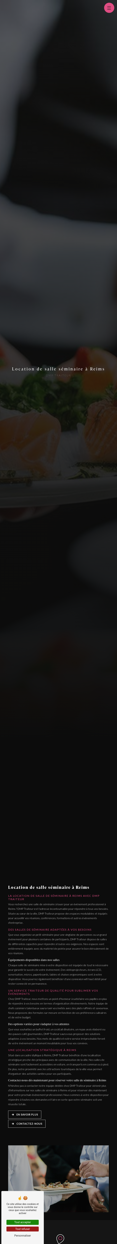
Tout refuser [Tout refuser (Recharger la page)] (22, 1229)
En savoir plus (24, 1114)
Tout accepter (22, 1222)
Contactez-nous (26, 1123)
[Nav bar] (109, 8)
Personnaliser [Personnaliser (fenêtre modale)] (22, 1235)
